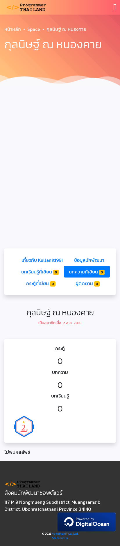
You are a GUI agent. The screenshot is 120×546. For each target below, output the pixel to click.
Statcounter (60, 538)
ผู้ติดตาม (88, 283)
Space (33, 29)
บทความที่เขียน (87, 271)
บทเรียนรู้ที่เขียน (40, 271)
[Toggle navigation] (115, 7)
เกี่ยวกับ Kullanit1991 (42, 260)
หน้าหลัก (12, 29)
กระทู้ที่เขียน (40, 283)
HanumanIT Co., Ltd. (65, 533)
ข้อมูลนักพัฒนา (89, 260)
